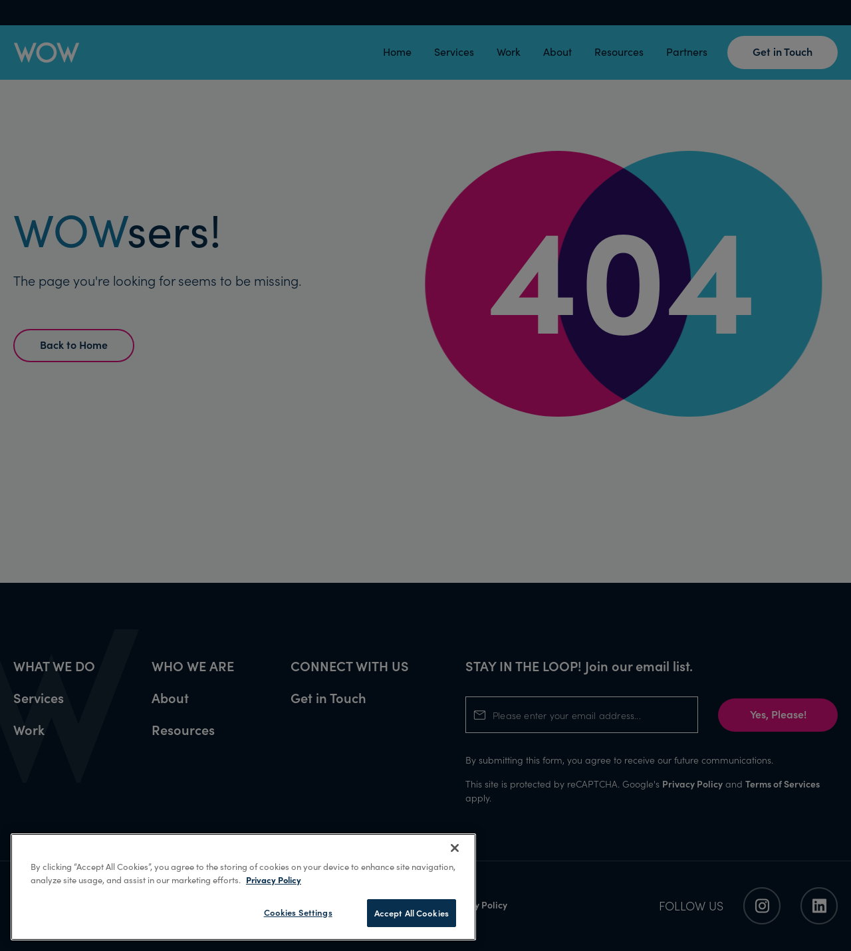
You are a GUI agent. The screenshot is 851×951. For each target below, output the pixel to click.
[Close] (454, 848)
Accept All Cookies (411, 912)
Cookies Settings (298, 912)
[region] (243, 886)
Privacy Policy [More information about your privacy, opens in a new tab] (273, 879)
